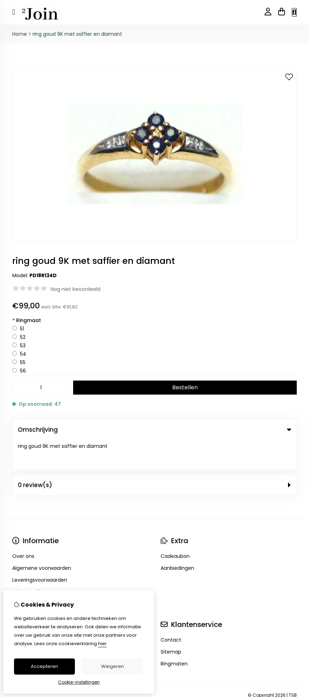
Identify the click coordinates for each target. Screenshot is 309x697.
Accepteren (44, 666)
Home (19, 33)
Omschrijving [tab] (154, 429)
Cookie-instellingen (79, 682)
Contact (171, 609)
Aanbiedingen (177, 537)
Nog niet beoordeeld (75, 289)
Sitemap (171, 621)
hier (102, 643)
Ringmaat (26, 320)
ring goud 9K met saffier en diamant (77, 33)
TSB (293, 665)
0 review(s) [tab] (154, 455)
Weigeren (112, 666)
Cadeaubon (175, 525)
